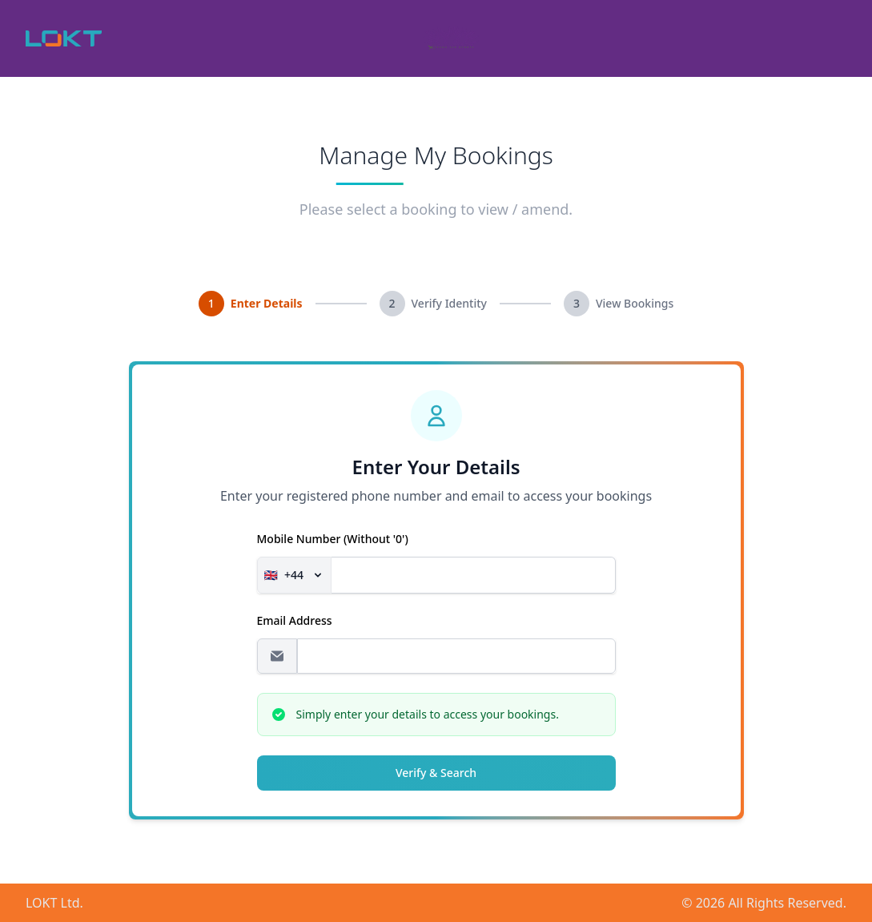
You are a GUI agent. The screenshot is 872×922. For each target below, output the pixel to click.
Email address (294, 620)
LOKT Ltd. (54, 903)
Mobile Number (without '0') (332, 538)
